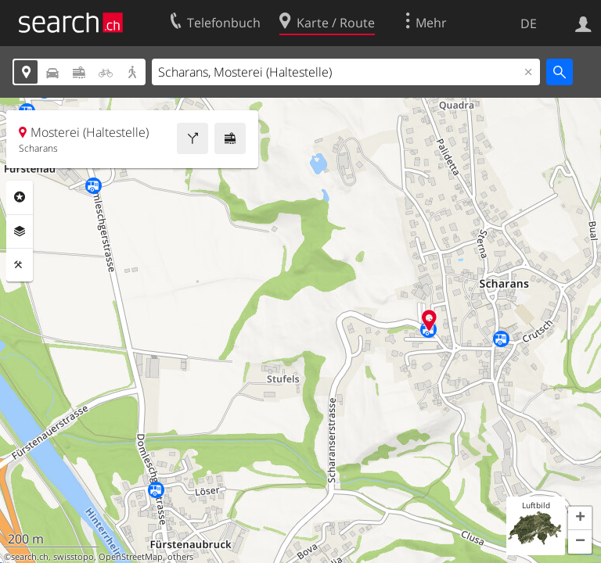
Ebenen (19, 231)
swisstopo (73, 556)
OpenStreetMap (131, 556)
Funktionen (19, 265)
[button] (580, 518)
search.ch (30, 556)
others (180, 556)
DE (528, 23)
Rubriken (19, 197)
